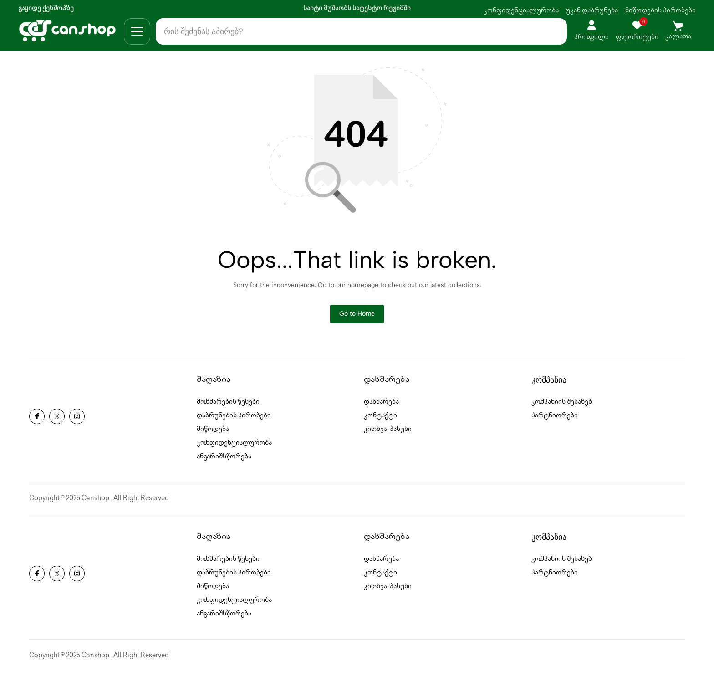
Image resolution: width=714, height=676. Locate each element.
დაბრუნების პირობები (234, 419)
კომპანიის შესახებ (561, 406)
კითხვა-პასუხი (388, 433)
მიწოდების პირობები (660, 10)
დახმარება (381, 406)
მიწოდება (213, 433)
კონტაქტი (380, 419)
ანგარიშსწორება (224, 460)
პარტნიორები (554, 419)
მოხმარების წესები (228, 406)
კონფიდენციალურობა (521, 10)
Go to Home (357, 317)
